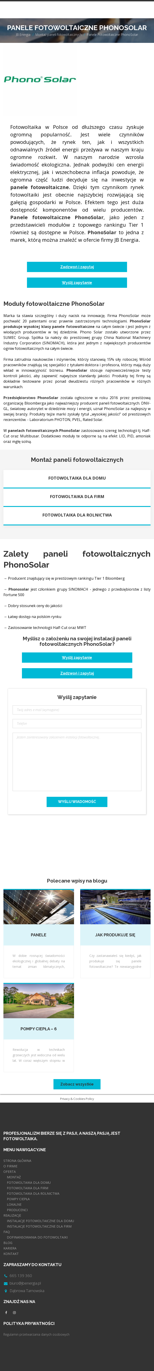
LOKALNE (14, 1204)
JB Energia (23, 34)
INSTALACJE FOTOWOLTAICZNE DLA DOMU (40, 1221)
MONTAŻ (14, 1177)
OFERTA (9, 1171)
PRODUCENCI (17, 1210)
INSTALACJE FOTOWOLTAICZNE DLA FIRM (39, 1226)
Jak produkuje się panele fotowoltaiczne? (115, 935)
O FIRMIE (10, 1166)
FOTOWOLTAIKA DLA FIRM (27, 1188)
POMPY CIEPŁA (18, 1199)
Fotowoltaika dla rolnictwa (77, 515)
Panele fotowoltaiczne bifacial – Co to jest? (39, 935)
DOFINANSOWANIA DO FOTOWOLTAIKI (37, 1237)
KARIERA (9, 1248)
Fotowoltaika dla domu (77, 478)
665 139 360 (21, 1275)
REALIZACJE (12, 1215)
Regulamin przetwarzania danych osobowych (36, 1334)
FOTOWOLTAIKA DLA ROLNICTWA (33, 1193)
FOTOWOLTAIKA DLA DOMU (29, 1182)
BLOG (7, 1243)
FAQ (6, 1232)
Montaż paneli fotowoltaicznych (58, 34)
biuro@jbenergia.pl (25, 1283)
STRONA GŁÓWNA (17, 1160)
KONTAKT (11, 1254)
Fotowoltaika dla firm (77, 496)
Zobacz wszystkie (77, 1084)
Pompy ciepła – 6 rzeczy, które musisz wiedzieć (39, 1029)
